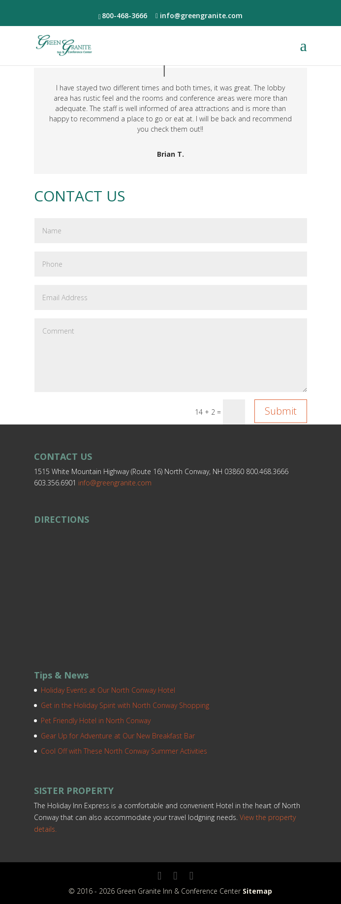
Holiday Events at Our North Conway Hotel (108, 690)
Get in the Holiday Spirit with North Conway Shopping (125, 705)
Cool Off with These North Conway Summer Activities (124, 751)
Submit (281, 411)
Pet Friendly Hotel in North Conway (96, 720)
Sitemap (257, 891)
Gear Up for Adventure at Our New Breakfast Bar (118, 735)
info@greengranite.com (115, 482)
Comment (170, 355)
